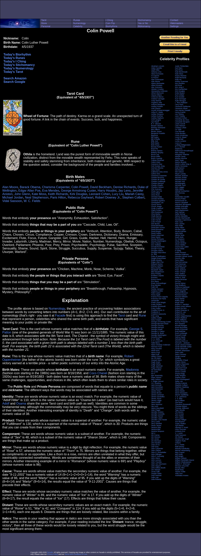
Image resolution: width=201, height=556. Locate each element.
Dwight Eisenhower (158, 258)
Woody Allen (180, 468)
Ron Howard (180, 324)
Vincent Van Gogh (182, 439)
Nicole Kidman (180, 231)
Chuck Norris (156, 204)
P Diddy (178, 251)
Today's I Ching (14, 61)
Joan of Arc (155, 445)
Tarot (121, 315)
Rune (142, 315)
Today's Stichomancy (19, 64)
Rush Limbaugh (181, 333)
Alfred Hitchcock (157, 93)
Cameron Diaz (156, 164)
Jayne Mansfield (157, 408)
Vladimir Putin (180, 441)
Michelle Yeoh (180, 185)
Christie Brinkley (157, 199)
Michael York (180, 181)
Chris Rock (155, 195)
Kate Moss (39, 194)
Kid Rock (178, 85)
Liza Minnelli (180, 131)
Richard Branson (181, 293)
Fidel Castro (156, 293)
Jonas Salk (155, 472)
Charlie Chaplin (157, 185)
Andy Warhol (156, 101)
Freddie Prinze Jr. (158, 310)
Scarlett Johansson (182, 351)
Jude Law (155, 477)
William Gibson (181, 458)
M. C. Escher (180, 147)
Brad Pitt (154, 149)
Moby (177, 195)
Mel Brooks (179, 170)
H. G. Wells (155, 339)
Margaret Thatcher (182, 154)
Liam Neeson (180, 126)
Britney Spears (156, 151)
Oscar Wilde (179, 249)
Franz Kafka (156, 308)
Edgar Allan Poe (29, 190)
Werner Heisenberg (182, 450)
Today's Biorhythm (17, 54)
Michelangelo (180, 183)
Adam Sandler (156, 68)
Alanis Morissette (157, 83)
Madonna (132, 369)
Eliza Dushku (156, 268)
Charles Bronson (157, 178)
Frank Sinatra (156, 304)
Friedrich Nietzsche (158, 314)
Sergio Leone (180, 356)
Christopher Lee (157, 203)
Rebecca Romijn (181, 289)
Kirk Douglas (78, 194)
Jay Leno (124, 190)
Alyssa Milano (156, 95)
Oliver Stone (180, 241)
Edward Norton (157, 264)
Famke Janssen (157, 289)
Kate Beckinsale (181, 72)
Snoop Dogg (180, 374)
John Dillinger (156, 454)
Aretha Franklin (157, 106)
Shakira (178, 358)
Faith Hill (154, 287)
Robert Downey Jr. (108, 197)
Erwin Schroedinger (158, 283)
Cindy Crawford (157, 208)
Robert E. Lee (180, 312)
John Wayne (156, 466)
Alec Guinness (156, 87)
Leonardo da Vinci (182, 120)
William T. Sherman (182, 464)
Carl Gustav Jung (158, 166)
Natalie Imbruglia (181, 206)
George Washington (159, 335)
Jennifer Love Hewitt (159, 420)
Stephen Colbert (133, 197)
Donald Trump (156, 249)
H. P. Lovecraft (156, 341)
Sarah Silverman (181, 349)
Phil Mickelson (180, 276)
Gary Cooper (156, 320)
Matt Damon (179, 168)
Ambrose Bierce (157, 97)
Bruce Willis (155, 156)
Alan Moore (10, 187)
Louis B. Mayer (181, 137)
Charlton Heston (157, 187)
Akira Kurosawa (157, 74)
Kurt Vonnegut (180, 99)
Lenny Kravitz (180, 112)
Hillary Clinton (156, 356)
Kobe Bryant (180, 93)
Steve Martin (180, 391)
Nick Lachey (179, 224)
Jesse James (156, 425)
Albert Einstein (156, 85)
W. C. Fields (32, 201)
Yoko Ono (179, 474)
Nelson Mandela (181, 216)
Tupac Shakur (180, 424)
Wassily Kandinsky (182, 449)
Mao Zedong (180, 153)
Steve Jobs (179, 389)
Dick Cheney (156, 243)
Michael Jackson (181, 176)
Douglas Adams (157, 251)
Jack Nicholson (157, 389)
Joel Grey (155, 447)
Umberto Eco (180, 431)
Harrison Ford (156, 347)
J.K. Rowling (156, 383)
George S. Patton (158, 331)
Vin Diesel (179, 437)
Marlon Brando (180, 162)
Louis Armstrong (181, 135)
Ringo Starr (179, 302)
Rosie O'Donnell (181, 329)
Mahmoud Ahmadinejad (184, 151)
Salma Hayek (180, 337)
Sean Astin (179, 352)
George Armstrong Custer (78, 190)
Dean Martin (156, 237)
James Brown (156, 393)
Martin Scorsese (181, 166)
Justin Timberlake (181, 66)
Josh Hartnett (156, 475)
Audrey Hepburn (157, 118)
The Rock (179, 402)
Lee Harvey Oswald (182, 110)
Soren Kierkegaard (182, 379)
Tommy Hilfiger (181, 420)
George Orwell (156, 329)
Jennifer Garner (157, 416)
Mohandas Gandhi (182, 197)
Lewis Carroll (180, 124)
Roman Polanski (181, 322)
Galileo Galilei (156, 318)
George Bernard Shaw (159, 324)
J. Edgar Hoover (157, 381)
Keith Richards (58, 194)
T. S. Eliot (178, 399)
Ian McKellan (156, 370)
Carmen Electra (157, 168)
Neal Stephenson (37, 197)
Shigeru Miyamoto (182, 364)
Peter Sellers (180, 274)
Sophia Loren (180, 377)
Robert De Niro (181, 308)
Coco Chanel (98, 373)
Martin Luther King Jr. (183, 164)
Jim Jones (155, 439)
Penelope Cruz (181, 266)
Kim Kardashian (181, 89)
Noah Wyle (179, 237)
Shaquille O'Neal (181, 360)
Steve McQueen (181, 393)
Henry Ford (155, 352)
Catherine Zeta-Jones (159, 172)
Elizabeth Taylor (157, 270)
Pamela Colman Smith (183, 256)
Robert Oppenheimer (183, 316)
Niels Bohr (179, 233)
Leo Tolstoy (179, 114)
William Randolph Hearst (184, 460)
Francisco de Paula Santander (158, 300)
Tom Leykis (179, 418)
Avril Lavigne (156, 120)
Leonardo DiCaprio (182, 122)
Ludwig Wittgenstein (183, 145)
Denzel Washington (158, 241)
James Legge (156, 400)
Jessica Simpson (157, 431)
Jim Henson (155, 437)
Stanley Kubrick (181, 383)
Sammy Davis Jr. (181, 341)
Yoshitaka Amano (181, 475)
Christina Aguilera (158, 201)
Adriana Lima (156, 72)
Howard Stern (156, 360)
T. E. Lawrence (181, 397)
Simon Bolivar (180, 370)
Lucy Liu (117, 194)
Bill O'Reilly (155, 139)
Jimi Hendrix (156, 443)
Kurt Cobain (179, 95)
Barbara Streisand (158, 128)
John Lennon (156, 460)
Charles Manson (157, 183)
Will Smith (179, 454)
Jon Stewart (155, 470)
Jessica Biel (155, 429)
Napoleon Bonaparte (183, 204)
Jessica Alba (156, 427)
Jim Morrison (156, 441)
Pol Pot (178, 281)
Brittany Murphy (157, 153)
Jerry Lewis (155, 422)
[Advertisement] (100, 9)
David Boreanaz (157, 229)
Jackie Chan (156, 391)
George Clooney (157, 326)
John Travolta (156, 462)
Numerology (57, 308)
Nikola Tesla (179, 235)
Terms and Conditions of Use (76, 554)
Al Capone (155, 76)
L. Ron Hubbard (181, 103)
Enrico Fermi (156, 279)
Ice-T (153, 374)
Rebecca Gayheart (80, 197)
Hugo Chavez (156, 368)
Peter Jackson (180, 270)
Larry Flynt (179, 105)
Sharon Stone (180, 362)
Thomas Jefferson (182, 408)
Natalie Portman (181, 208)
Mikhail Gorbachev (182, 191)
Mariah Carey (134, 194)
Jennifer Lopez (156, 418)
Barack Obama (30, 187)
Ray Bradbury (180, 285)
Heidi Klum (155, 351)
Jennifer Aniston (157, 412)
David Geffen (156, 233)
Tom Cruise (179, 414)
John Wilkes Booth (158, 468)
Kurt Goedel (179, 97)
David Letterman (157, 235)
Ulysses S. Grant (181, 427)
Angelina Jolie (156, 103)
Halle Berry (155, 343)
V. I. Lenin (179, 433)
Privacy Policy (52, 554)
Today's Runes (14, 58)
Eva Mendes (50, 190)
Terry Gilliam (180, 400)
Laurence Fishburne (182, 106)
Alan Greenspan (157, 80)
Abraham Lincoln (157, 66)
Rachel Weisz (180, 283)
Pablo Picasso (180, 252)
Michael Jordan (12, 197)
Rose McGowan (181, 327)
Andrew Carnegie (158, 99)
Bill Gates (155, 137)
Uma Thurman (180, 429)
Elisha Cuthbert (157, 266)
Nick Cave (179, 222)
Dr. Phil (154, 254)
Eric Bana (155, 281)
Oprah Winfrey (180, 243)
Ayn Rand (155, 122)
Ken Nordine (180, 83)
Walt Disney (179, 447)
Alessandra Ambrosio (159, 91)
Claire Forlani (156, 210)
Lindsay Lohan (180, 128)
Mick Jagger (179, 187)
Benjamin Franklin (158, 133)
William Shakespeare (183, 462)
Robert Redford (181, 318)
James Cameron (157, 395)
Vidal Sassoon (12, 201)
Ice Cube (154, 372)
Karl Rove (179, 70)
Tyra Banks (179, 425)
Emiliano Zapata (157, 276)
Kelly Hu (178, 80)
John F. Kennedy (157, 456)
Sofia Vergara (180, 375)
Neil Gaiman (180, 212)
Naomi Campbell (181, 203)
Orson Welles (180, 245)
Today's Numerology (18, 68)
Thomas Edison (181, 406)
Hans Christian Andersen (160, 345)
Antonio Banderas (158, 105)
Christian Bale (156, 197)
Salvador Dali (180, 339)
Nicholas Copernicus (183, 220)
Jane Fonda (155, 402)
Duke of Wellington (158, 256)
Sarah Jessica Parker (183, 345)
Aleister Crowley (157, 89)
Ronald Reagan (181, 326)
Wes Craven (179, 452)
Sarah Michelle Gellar (183, 347)
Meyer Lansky (180, 174)
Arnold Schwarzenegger (160, 110)
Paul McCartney (181, 262)
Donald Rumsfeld (157, 247)
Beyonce (154, 135)
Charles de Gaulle (158, 179)
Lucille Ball (179, 139)
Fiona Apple (155, 295)
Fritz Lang (155, 316)
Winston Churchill (181, 466)
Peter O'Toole (180, 272)
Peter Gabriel (180, 268)
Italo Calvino (156, 379)
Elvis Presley (156, 274)
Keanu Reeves (180, 76)
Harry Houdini (107, 190)
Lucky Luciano (180, 141)
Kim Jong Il (179, 87)
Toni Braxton (180, 422)
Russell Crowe (180, 335)
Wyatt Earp (179, 470)
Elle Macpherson (157, 272)
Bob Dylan (155, 143)
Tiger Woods (180, 410)
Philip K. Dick (180, 277)
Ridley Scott (179, 301)
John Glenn (22, 194)
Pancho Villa (180, 258)
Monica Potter (180, 199)
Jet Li (153, 433)
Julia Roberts (156, 479)
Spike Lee (179, 381)
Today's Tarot (13, 71)
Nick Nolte (179, 226)
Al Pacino (154, 78)
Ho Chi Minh (156, 358)
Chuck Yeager (156, 206)
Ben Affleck (155, 129)
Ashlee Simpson (157, 114)
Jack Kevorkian (157, 387)
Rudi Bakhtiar (180, 331)
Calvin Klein (155, 162)
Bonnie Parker (156, 147)
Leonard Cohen (99, 194)
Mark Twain (179, 160)
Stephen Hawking (182, 387)
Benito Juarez (156, 131)
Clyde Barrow (156, 216)
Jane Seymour (156, 404)
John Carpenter (157, 449)
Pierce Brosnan (181, 279)
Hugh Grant (155, 362)
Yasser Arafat (180, 472)
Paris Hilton (58, 197)
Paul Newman (180, 264)
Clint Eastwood (157, 212)
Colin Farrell (156, 220)
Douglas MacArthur (158, 252)
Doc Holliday (156, 245)
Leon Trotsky (180, 116)
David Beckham (100, 187)
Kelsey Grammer (181, 81)
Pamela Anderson (182, 254)
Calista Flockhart (157, 160)
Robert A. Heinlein (182, 304)
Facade (60, 315)
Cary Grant (155, 170)
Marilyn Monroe (181, 158)
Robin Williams (181, 320)
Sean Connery (180, 354)
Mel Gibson (179, 172)
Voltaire (178, 443)
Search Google (14, 81)
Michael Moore (180, 179)
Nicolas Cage (180, 229)
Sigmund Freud (181, 368)
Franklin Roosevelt (158, 306)
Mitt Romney (180, 193)
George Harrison (157, 327)
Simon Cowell (180, 372)
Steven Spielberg (181, 395)
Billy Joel (154, 141)
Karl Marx (179, 68)
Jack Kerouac (156, 385)
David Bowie (156, 231)
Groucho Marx (156, 337)
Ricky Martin (180, 299)
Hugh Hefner (156, 364)
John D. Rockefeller (158, 452)
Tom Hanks (179, 416)
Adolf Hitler (155, 70)
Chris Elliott (155, 193)
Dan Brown (155, 224)
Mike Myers (179, 189)
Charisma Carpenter (56, 187)
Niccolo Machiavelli (182, 218)
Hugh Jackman (157, 366)
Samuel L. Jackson (182, 343)
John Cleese (156, 450)
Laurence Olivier (181, 108)
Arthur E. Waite (157, 112)
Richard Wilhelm (181, 297)
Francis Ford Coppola (159, 297)
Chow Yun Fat (156, 191)
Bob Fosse (155, 145)
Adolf (5, 403)
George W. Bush (157, 333)
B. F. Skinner (156, 124)
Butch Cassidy (156, 158)
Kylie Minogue (180, 101)
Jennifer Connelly (158, 414)
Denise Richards (124, 187)
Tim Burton (179, 412)
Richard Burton (181, 295)
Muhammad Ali (181, 201)
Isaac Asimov (156, 377)
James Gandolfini (158, 397)
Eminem (154, 277)
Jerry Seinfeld (156, 424)
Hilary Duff (155, 354)
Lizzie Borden (180, 133)
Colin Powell (79, 187)
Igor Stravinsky (157, 375)
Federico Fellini (157, 291)
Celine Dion (155, 174)
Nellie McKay (180, 214)
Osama (21, 403)
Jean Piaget (155, 410)
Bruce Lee (155, 154)
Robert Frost (180, 314)
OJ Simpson (179, 239)
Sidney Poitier (180, 366)
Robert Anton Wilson (183, 306)
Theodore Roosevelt (183, 404)
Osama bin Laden (182, 247)
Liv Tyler (178, 129)
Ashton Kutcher (157, 116)
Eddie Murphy (156, 260)
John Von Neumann (158, 464)
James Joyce (156, 399)
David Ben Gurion (158, 228)
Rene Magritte (180, 291)
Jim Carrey (155, 435)
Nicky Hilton (179, 228)
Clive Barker (156, 214)
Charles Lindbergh (158, 181)
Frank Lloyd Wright (158, 302)
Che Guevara (156, 189)
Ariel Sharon (156, 108)
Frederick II (155, 312)
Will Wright (179, 456)
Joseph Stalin (156, 474)
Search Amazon (14, 78)
